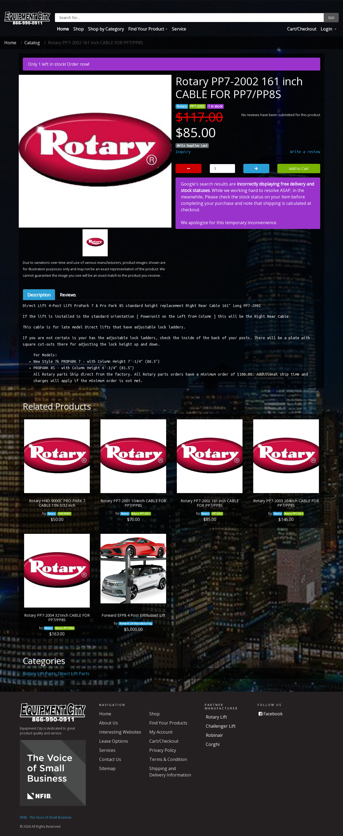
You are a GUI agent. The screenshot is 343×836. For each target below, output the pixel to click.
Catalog (32, 43)
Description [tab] (39, 295)
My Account (161, 732)
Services (107, 750)
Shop (78, 29)
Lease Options (113, 741)
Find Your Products (168, 723)
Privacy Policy (162, 750)
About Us (108, 723)
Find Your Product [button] (146, 29)
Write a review (305, 152)
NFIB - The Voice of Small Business (45, 817)
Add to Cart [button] (299, 168)
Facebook (271, 714)
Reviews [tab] (68, 295)
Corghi (212, 744)
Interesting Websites (120, 732)
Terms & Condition (168, 759)
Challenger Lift (221, 726)
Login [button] (326, 29)
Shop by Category (106, 29)
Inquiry (183, 152)
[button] (33, 179)
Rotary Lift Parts (39, 673)
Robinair (214, 735)
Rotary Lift (216, 717)
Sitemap (107, 768)
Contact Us (110, 759)
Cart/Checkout (301, 29)
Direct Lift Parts (74, 673)
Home (63, 29)
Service (179, 29)
